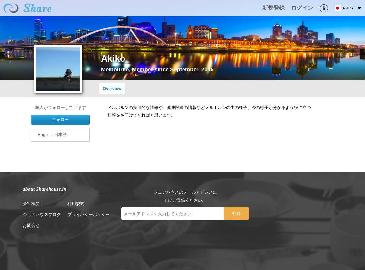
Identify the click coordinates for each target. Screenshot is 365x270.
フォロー (60, 119)
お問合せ (31, 225)
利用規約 (75, 203)
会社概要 (31, 203)
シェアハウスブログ (42, 214)
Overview (112, 88)
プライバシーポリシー (88, 214)
